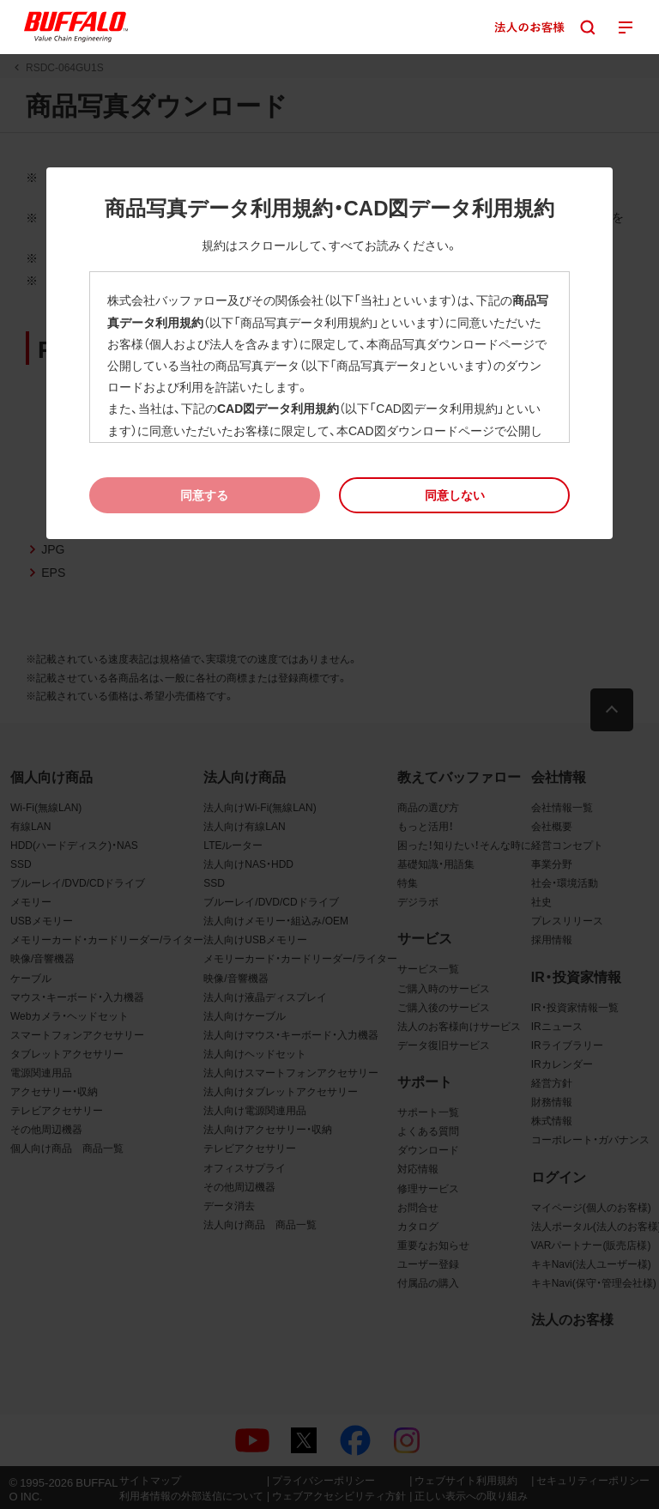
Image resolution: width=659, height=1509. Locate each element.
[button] (454, 494)
